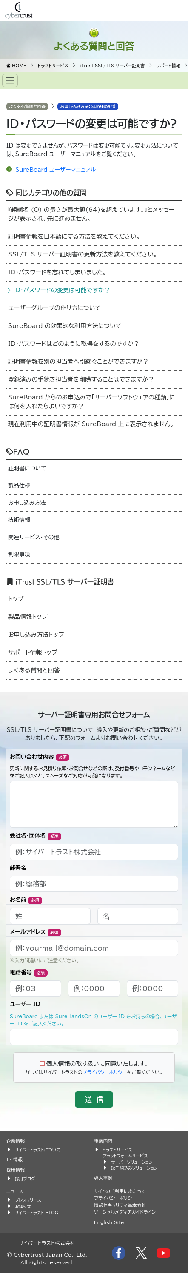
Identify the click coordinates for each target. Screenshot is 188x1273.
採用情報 (15, 1170)
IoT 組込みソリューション (134, 1168)
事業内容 (103, 1141)
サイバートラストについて (37, 1150)
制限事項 (19, 554)
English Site (109, 1222)
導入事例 (103, 1178)
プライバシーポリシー (105, 1072)
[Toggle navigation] (10, 80)
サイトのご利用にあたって (120, 1191)
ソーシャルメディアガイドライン (125, 1212)
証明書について (27, 468)
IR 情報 (14, 1159)
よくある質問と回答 (94, 45)
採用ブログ (25, 1178)
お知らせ (23, 1206)
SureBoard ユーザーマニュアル (55, 170)
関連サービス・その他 (33, 537)
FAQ (17, 451)
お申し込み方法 (27, 503)
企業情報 (15, 1141)
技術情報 (19, 520)
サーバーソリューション (131, 1162)
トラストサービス (117, 1150)
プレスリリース (28, 1200)
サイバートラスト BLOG (36, 1212)
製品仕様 (19, 485)
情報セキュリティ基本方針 (120, 1205)
